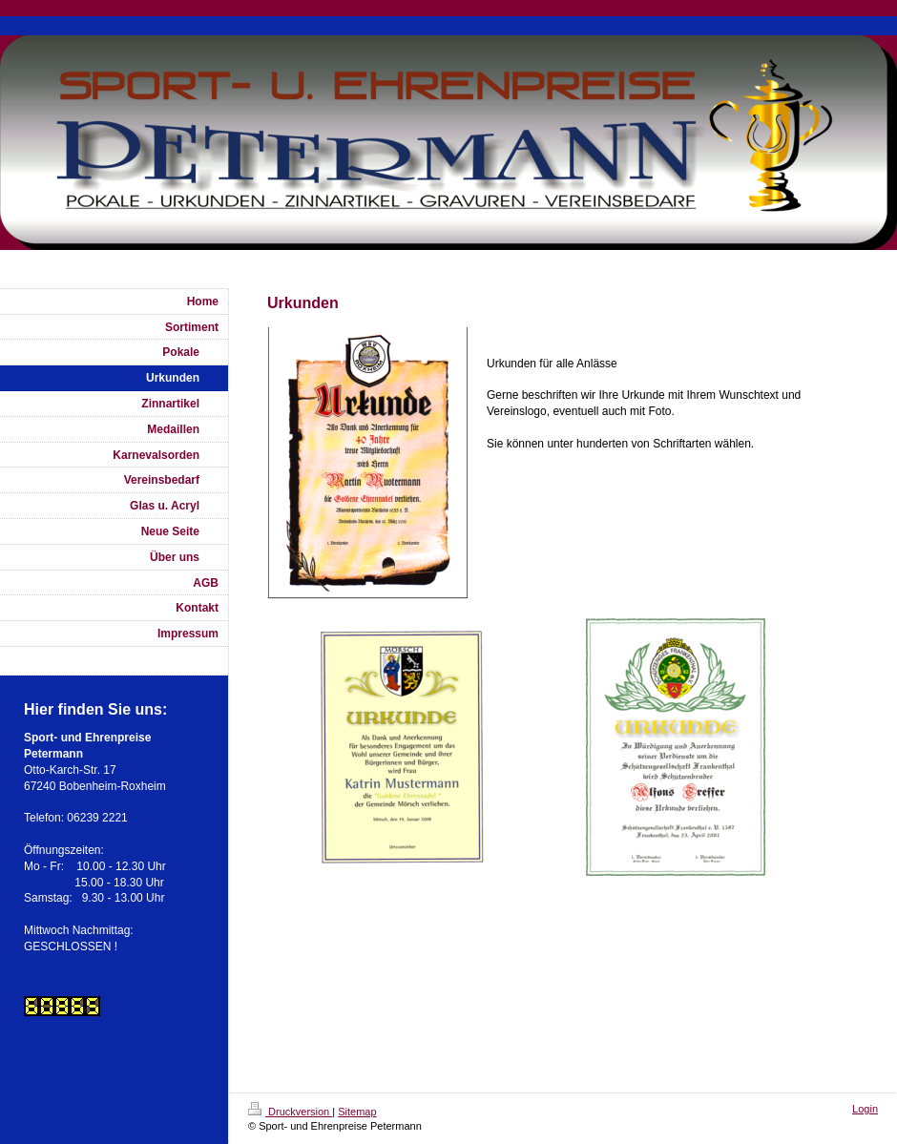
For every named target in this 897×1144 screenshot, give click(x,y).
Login (865, 1108)
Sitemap (357, 1111)
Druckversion (290, 1111)
